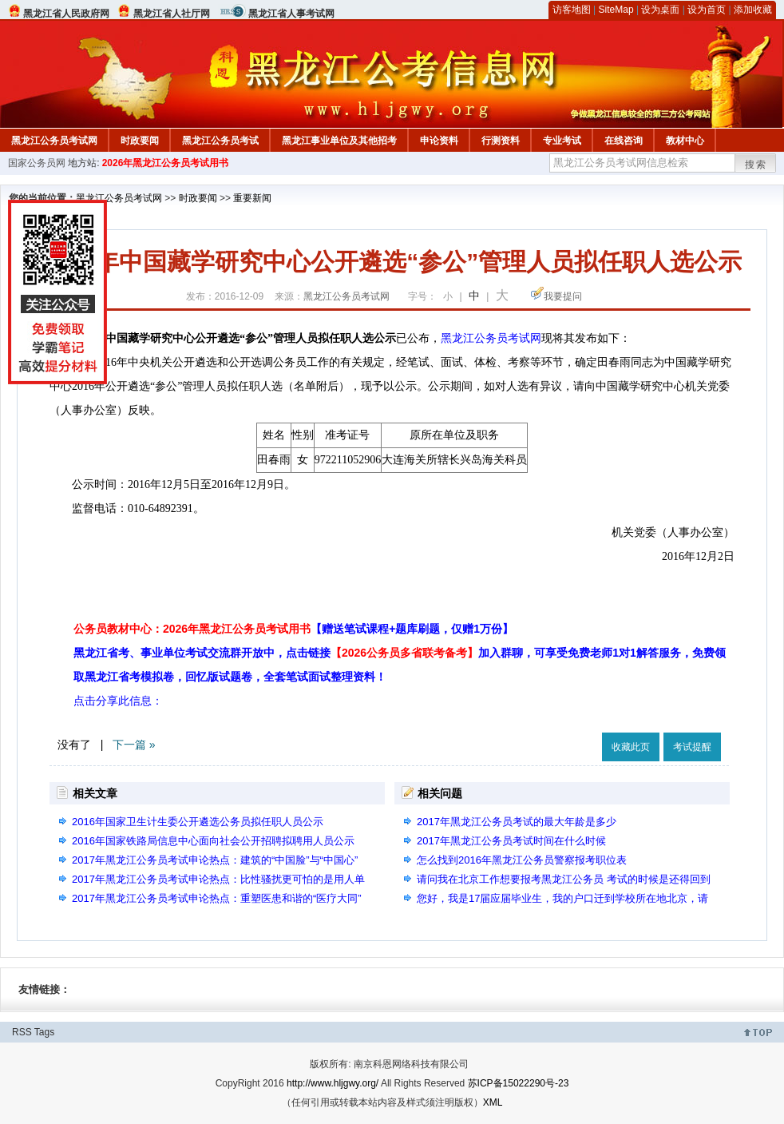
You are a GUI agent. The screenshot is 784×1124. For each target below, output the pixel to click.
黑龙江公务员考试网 (54, 140)
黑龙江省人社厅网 (171, 13)
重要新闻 (252, 198)
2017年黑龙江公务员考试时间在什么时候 (511, 841)
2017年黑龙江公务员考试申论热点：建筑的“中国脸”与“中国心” (215, 860)
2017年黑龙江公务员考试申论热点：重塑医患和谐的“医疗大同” (217, 898)
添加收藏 (753, 9)
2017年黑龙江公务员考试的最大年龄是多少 (516, 822)
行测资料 (500, 140)
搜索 (756, 164)
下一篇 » (134, 744)
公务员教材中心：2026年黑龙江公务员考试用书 (293, 628)
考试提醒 (692, 747)
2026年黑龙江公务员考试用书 (165, 163)
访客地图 (571, 9)
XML (493, 1102)
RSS (22, 1032)
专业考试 (562, 140)
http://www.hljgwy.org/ (332, 1083)
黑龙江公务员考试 (220, 140)
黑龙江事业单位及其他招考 (339, 140)
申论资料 (439, 140)
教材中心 (685, 140)
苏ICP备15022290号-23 (518, 1083)
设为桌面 (660, 9)
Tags (44, 1032)
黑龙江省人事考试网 (291, 13)
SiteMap (616, 9)
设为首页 (706, 9)
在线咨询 (623, 140)
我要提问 (563, 296)
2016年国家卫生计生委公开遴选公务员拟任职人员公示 (197, 822)
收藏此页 (631, 747)
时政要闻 (140, 140)
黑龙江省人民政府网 (66, 13)
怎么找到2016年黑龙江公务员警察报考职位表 (522, 860)
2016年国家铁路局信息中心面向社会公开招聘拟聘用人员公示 (213, 841)
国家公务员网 (36, 163)
